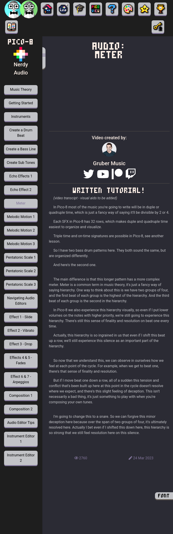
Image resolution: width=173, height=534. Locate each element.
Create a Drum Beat (20, 133)
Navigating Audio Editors (20, 301)
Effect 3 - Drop (20, 344)
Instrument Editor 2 (21, 458)
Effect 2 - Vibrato (20, 330)
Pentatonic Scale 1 (21, 257)
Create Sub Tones (21, 162)
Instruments (21, 116)
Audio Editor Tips (20, 422)
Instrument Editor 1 (21, 439)
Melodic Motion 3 (21, 244)
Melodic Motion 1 (21, 217)
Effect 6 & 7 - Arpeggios (21, 379)
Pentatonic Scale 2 (21, 271)
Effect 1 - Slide (20, 317)
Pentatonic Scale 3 (21, 284)
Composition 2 (21, 409)
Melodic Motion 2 (21, 230)
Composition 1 (21, 395)
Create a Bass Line (21, 149)
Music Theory (21, 89)
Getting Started (21, 103)
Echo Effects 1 (20, 176)
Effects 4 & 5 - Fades (21, 360)
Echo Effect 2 (20, 190)
